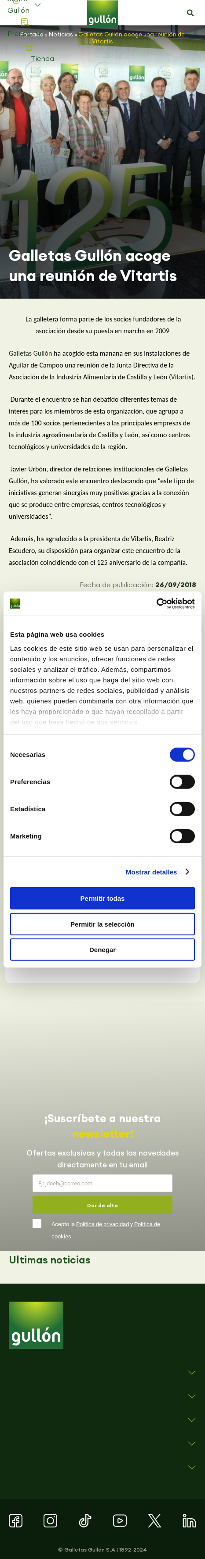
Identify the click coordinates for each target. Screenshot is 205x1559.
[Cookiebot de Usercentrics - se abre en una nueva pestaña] (156, 603)
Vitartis (181, 377)
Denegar (102, 949)
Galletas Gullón (30, 353)
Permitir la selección (102, 924)
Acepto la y (105, 1230)
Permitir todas (103, 898)
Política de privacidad (102, 1224)
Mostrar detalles (151, 871)
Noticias (61, 34)
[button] (190, 13)
